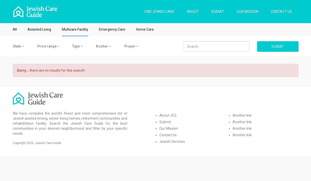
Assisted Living (39, 29)
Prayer (131, 46)
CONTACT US (281, 12)
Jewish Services (172, 142)
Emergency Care (112, 29)
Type (77, 46)
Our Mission (168, 128)
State (18, 46)
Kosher (103, 46)
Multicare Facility (75, 29)
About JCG (167, 115)
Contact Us (168, 135)
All (15, 29)
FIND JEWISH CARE (159, 12)
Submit (165, 122)
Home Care (145, 29)
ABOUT (193, 12)
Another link (242, 115)
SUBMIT (217, 12)
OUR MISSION (247, 12)
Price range (48, 46)
